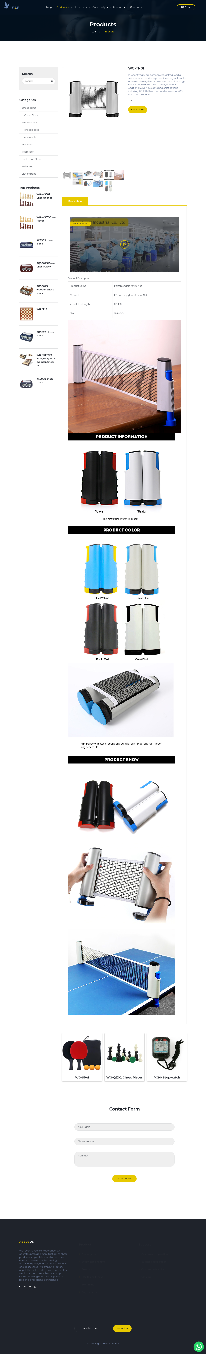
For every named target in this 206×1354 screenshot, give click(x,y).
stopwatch (28, 144)
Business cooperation (154, 1259)
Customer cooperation (154, 1251)
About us (80, 7)
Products (62, 7)
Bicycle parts (29, 173)
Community (98, 7)
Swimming (27, 166)
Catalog (146, 1274)
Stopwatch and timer (94, 1259)
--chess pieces (30, 130)
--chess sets (29, 137)
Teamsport (28, 151)
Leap (49, 7)
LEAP (94, 31)
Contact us (137, 109)
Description (75, 201)
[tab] (75, 201)
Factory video (80, 223)
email (186, 7)
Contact (135, 7)
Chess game (29, 108)
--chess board (30, 122)
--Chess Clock (30, 115)
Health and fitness (32, 159)
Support (117, 7)
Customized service (152, 1266)
